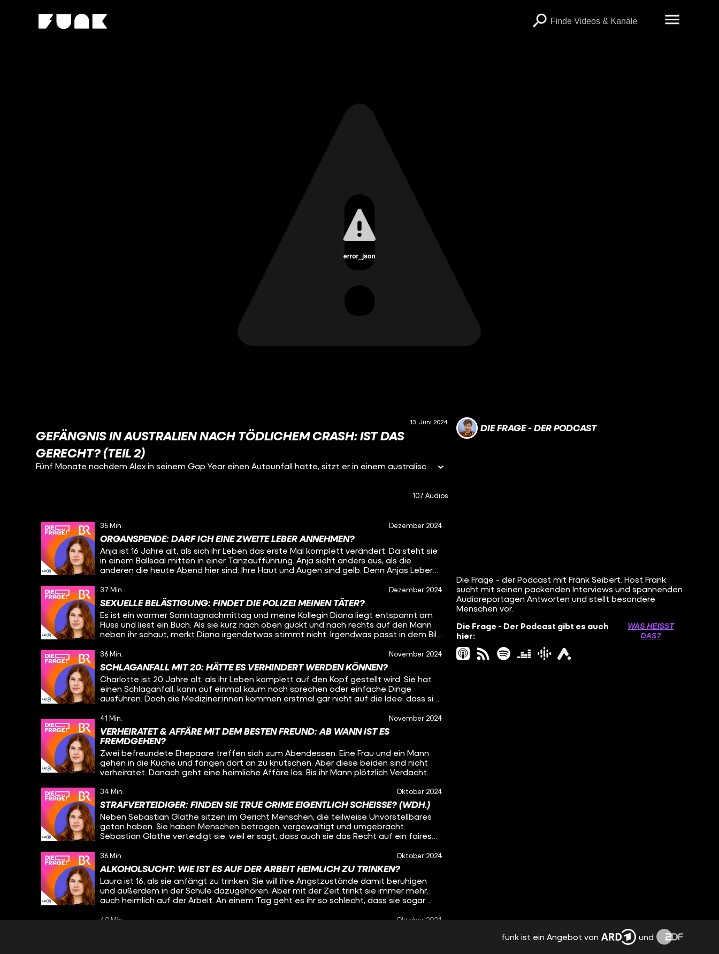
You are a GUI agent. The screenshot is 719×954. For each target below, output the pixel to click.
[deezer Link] (524, 653)
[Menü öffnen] (672, 20)
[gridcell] (241, 548)
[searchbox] (603, 21)
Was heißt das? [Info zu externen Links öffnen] (651, 631)
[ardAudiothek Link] (564, 653)
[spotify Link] (503, 653)
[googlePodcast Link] (544, 653)
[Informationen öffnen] (441, 468)
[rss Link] (483, 653)
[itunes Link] (463, 653)
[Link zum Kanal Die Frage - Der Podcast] (526, 428)
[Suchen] (539, 21)
